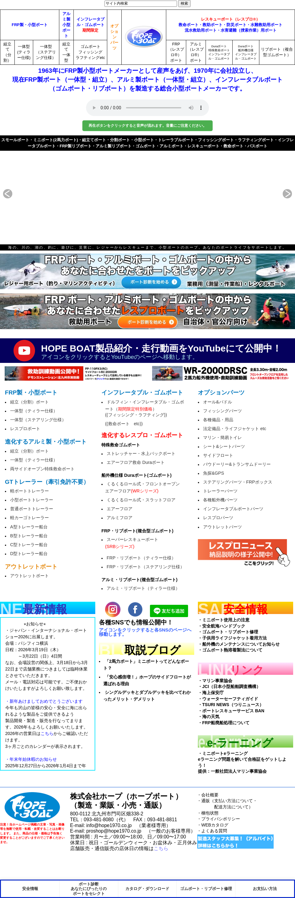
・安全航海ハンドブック (221, 626)
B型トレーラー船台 (29, 535)
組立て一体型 (66, 52)
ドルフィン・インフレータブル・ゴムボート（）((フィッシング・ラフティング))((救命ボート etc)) (144, 412)
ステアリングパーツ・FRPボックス (237, 482)
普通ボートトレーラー (31, 508)
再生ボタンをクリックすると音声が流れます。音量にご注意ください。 (147, 125)
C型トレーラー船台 (29, 544)
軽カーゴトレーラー (29, 517)
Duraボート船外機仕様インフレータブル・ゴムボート (246, 52)
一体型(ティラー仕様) (23, 52)
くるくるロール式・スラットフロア (141, 499)
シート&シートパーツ (224, 446)
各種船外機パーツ (220, 499)
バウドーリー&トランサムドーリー (237, 464)
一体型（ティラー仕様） (33, 410)
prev (15, 194)
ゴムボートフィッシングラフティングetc (90, 52)
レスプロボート (25, 428)
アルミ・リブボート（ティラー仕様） (143, 588)
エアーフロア (119, 508)
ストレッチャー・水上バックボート (141, 453)
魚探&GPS (213, 473)
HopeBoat (32, 807)
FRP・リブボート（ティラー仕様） (141, 557)
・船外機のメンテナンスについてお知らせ (239, 644)
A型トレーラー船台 (29, 526)
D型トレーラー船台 (29, 553)
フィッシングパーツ (222, 410)
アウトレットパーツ (222, 526)
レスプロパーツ (218, 517)
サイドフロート (218, 455)
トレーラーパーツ (220, 490)
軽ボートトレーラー (29, 490)
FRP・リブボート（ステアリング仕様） (145, 566)
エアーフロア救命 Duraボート (136, 462)
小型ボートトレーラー (31, 499)
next (279, 194)
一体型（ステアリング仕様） (46, 52)
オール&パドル (217, 401)
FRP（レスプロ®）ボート (176, 52)
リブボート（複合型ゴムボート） (277, 52)
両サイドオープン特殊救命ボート (42, 468)
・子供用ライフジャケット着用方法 (232, 638)
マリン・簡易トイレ (222, 437)
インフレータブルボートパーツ (233, 508)
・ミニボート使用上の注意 (224, 619)
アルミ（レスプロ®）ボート (196, 52)
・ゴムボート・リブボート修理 (228, 631)
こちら (161, 848)
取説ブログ (152, 650)
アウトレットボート (29, 575)
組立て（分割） (7, 52)
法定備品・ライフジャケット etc (234, 428)
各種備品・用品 (218, 419)
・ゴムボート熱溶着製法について (230, 649)
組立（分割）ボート (29, 401)
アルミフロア (119, 517)
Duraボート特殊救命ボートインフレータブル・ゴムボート (219, 52)
